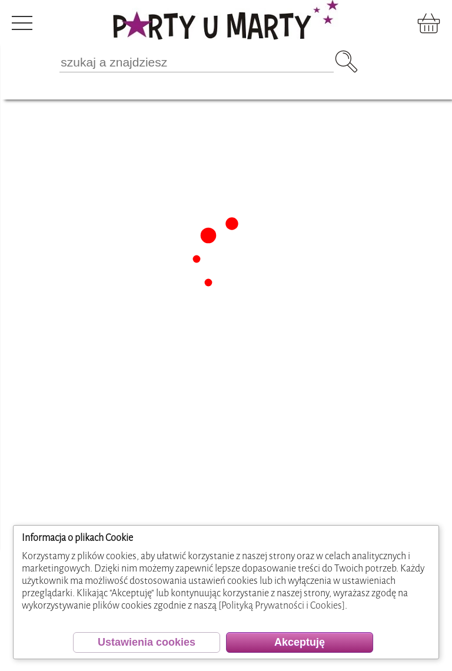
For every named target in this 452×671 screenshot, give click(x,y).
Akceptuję (299, 642)
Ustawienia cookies (146, 642)
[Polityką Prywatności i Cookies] (281, 605)
